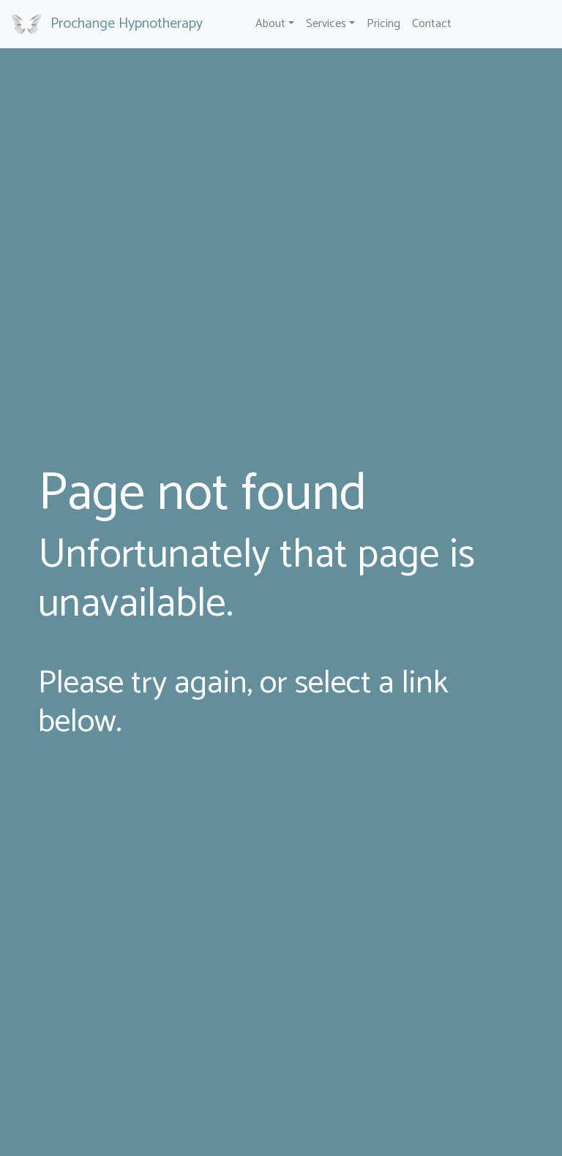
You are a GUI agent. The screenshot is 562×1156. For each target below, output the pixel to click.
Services (326, 24)
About (270, 24)
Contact (432, 24)
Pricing (383, 24)
